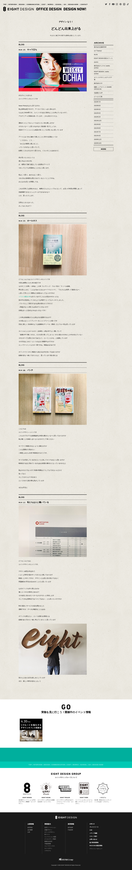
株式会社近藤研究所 (100, 47)
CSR (90, 830)
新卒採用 (70, 827)
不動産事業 (47, 843)
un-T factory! (98, 51)
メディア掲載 (93, 833)
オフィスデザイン (49, 832)
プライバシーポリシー (95, 848)
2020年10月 (97, 143)
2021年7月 (97, 132)
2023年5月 (97, 109)
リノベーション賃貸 (50, 837)
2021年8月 (97, 128)
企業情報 (31, 824)
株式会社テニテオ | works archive (102, 67)
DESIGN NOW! (73, 4)
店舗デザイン (48, 830)
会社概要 (30, 830)
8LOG (21, 44)
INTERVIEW (12, 4)
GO (65, 4)
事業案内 (47, 824)
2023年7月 (97, 102)
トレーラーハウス (49, 846)
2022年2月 (97, 117)
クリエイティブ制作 (50, 839)
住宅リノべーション (50, 827)
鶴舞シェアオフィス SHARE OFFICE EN (103, 88)
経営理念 (30, 827)
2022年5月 (97, 113)
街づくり (47, 834)
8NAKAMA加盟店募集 (95, 845)
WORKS (50, 4)
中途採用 (70, 830)
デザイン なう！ (66, 22)
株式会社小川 (98, 83)
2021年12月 (97, 120)
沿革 (29, 832)
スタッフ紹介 (93, 836)
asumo (96, 62)
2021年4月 (97, 135)
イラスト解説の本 (24, 296)
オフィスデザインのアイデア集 (103, 78)
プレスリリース (93, 827)
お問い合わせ (93, 839)
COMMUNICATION (33, 4)
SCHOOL (58, 4)
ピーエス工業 (98, 96)
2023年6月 (97, 105)
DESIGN (21, 4)
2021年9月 (97, 124)
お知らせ (92, 824)
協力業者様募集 (93, 842)
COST (43, 4)
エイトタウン (48, 848)
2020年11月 (97, 139)
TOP (4, 4)
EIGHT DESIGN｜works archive (101, 72)
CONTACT (84, 4)
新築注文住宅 (48, 841)
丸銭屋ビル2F (98, 93)
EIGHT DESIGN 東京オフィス (103, 58)
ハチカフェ (47, 850)
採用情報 (71, 824)
